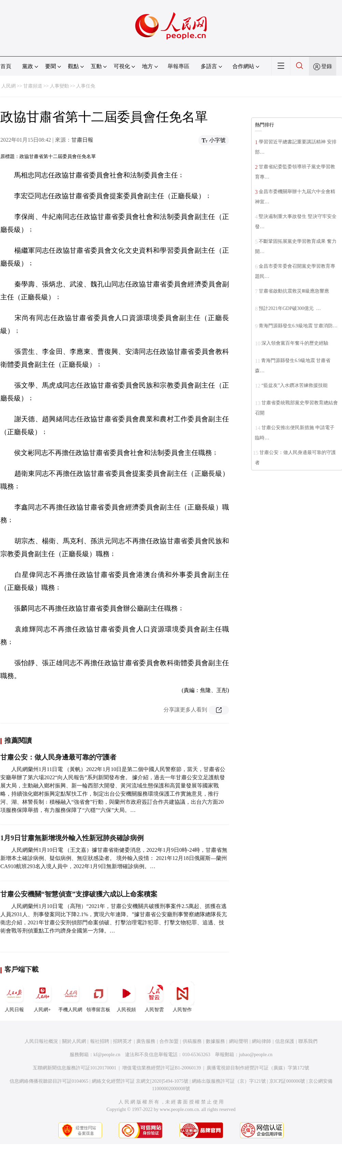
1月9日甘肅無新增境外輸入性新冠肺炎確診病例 (72, 838)
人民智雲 (154, 997)
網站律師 (261, 1041)
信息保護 (284, 1041)
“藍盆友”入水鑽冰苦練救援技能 (294, 385)
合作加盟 (169, 1041)
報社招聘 (99, 1041)
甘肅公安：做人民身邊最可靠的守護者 (58, 757)
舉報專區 (178, 66)
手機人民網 (70, 997)
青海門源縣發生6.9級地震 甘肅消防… (298, 325)
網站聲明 (238, 1041)
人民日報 (14, 997)
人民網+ (42, 997)
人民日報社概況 (41, 1041)
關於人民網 (74, 1041)
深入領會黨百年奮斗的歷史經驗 (294, 343)
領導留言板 (98, 997)
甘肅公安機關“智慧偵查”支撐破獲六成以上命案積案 (78, 894)
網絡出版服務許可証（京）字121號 (229, 1081)
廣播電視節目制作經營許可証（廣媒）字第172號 (257, 1067)
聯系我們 (307, 1041)
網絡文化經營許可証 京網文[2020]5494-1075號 (140, 1081)
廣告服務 (145, 1041)
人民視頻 (126, 997)
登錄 (326, 66)
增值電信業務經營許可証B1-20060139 (161, 1067)
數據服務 (215, 1041)
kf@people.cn (107, 1054)
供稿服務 (192, 1041)
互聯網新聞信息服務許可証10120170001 (74, 1067)
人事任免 (85, 86)
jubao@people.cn (255, 1054)
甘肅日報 (82, 140)
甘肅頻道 (32, 86)
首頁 (5, 66)
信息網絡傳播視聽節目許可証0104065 (49, 1081)
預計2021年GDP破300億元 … (290, 308)
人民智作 (182, 997)
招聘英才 (122, 1041)
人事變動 (59, 86)
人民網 (8, 86)
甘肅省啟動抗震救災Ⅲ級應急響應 (294, 291)
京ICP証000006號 (287, 1081)
